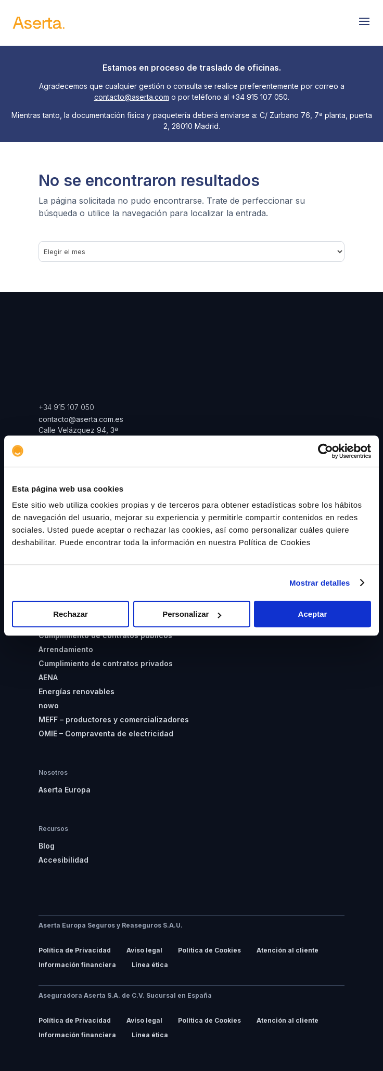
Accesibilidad (63, 859)
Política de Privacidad (75, 950)
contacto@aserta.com (131, 96)
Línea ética (150, 965)
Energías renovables (76, 691)
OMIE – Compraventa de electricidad (106, 733)
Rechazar (70, 614)
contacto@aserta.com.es (82, 419)
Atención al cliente (287, 950)
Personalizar (191, 614)
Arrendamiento (66, 649)
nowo (49, 705)
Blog (47, 845)
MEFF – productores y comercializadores (114, 719)
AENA (48, 677)
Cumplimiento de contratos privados (106, 663)
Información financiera (77, 965)
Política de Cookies (209, 950)
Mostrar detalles (319, 582)
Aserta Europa (65, 789)
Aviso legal (144, 950)
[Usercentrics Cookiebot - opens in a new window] (325, 451)
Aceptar (312, 614)
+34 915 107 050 (66, 407)
